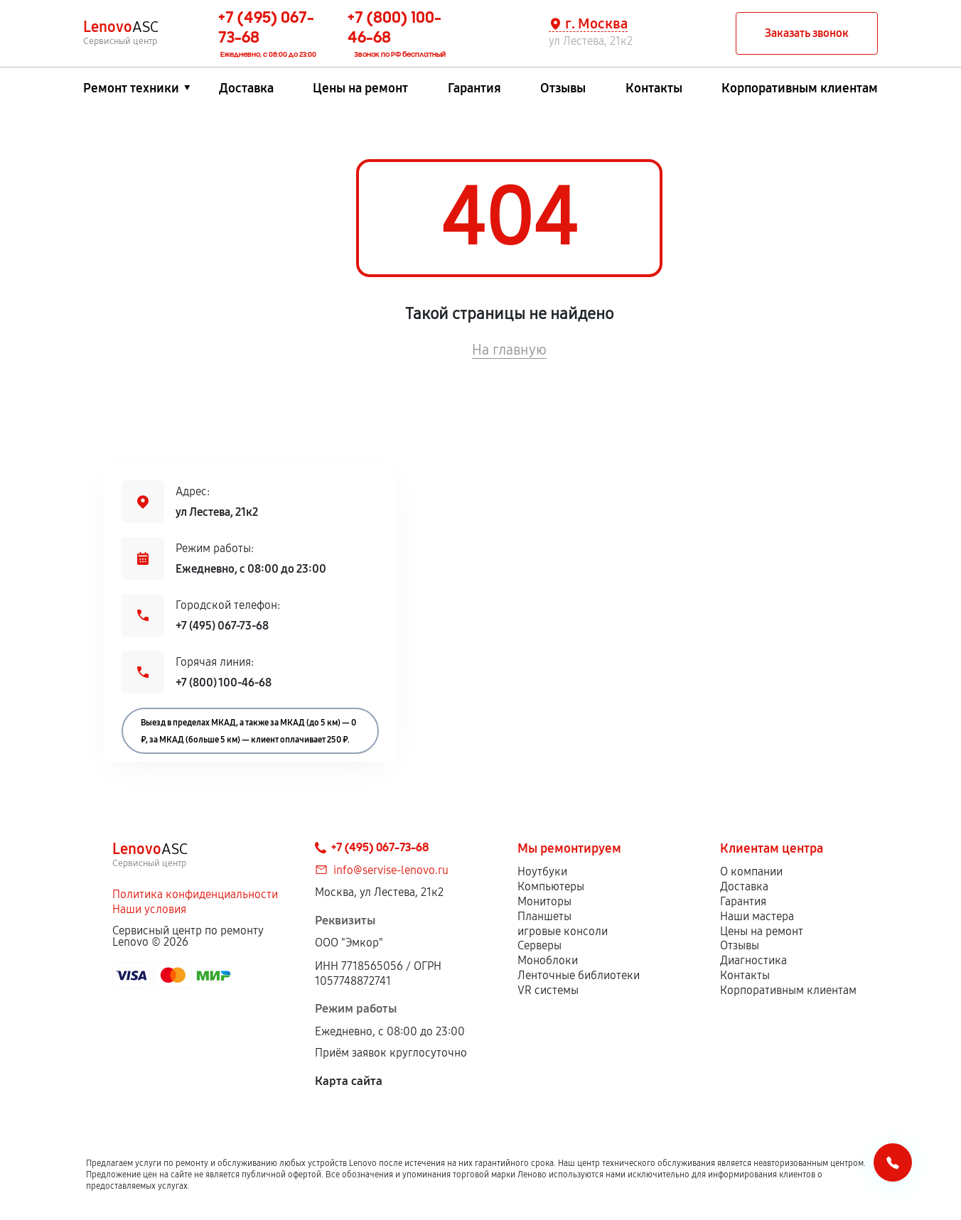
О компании (751, 871)
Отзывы (563, 88)
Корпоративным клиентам (799, 88)
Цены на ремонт (360, 88)
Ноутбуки (542, 871)
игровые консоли (562, 931)
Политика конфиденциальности (195, 894)
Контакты (654, 88)
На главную (509, 349)
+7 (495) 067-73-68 (222, 625)
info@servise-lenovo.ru (391, 870)
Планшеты (544, 916)
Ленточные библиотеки (578, 975)
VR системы (548, 990)
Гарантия (474, 88)
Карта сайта (348, 1081)
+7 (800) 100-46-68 (224, 682)
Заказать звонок (807, 33)
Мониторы (544, 901)
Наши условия (149, 909)
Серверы (539, 945)
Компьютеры (550, 886)
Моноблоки (547, 960)
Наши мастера (757, 916)
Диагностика (753, 960)
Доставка (246, 88)
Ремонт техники (131, 88)
